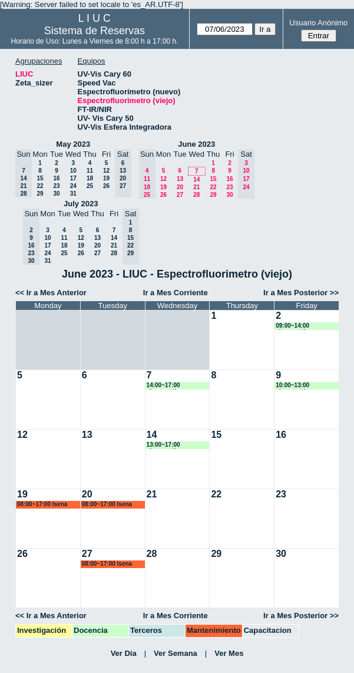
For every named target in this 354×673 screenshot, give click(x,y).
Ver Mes (228, 653)
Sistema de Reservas (94, 31)
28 (196, 195)
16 (56, 178)
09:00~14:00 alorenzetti (292, 326)
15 (40, 178)
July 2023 (81, 203)
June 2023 (196, 144)
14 (196, 179)
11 (90, 170)
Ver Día (124, 653)
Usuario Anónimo (318, 22)
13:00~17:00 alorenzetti (163, 445)
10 (73, 170)
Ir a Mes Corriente (175, 292)
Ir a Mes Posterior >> (301, 292)
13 (180, 179)
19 (106, 178)
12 (106, 170)
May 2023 (73, 144)
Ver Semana (175, 653)
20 (180, 187)
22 (40, 186)
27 (180, 195)
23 (56, 186)
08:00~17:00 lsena (42, 504)
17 (73, 178)
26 (106, 186)
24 (73, 186)
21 (196, 187)
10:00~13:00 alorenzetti (292, 386)
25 (90, 186)
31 (73, 193)
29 (40, 193)
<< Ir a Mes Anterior (51, 292)
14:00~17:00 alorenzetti (163, 386)
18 (90, 178)
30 (56, 193)
